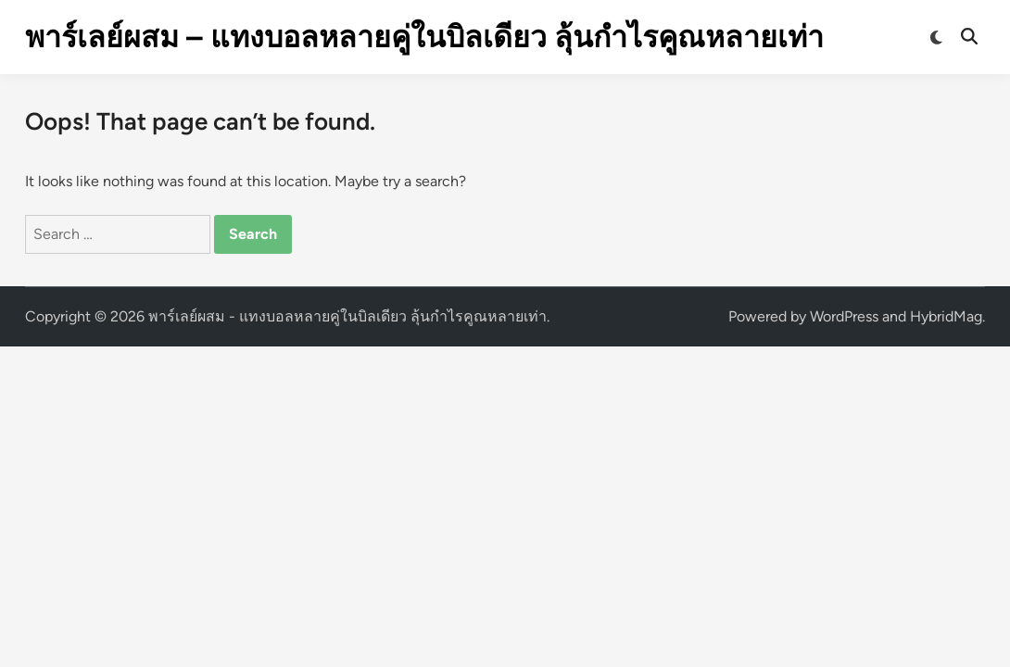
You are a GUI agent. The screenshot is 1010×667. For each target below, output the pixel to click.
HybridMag (946, 316)
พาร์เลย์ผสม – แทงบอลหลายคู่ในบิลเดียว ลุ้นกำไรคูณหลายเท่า (424, 37)
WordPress (844, 316)
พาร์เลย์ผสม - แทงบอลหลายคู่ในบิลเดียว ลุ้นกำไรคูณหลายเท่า (347, 316)
